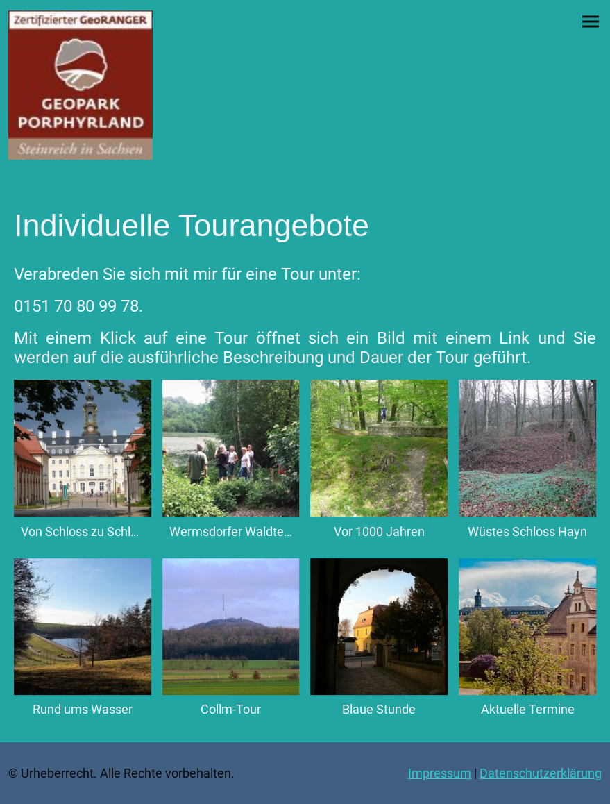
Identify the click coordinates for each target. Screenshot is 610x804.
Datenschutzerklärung (541, 773)
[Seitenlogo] (80, 85)
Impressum (439, 773)
